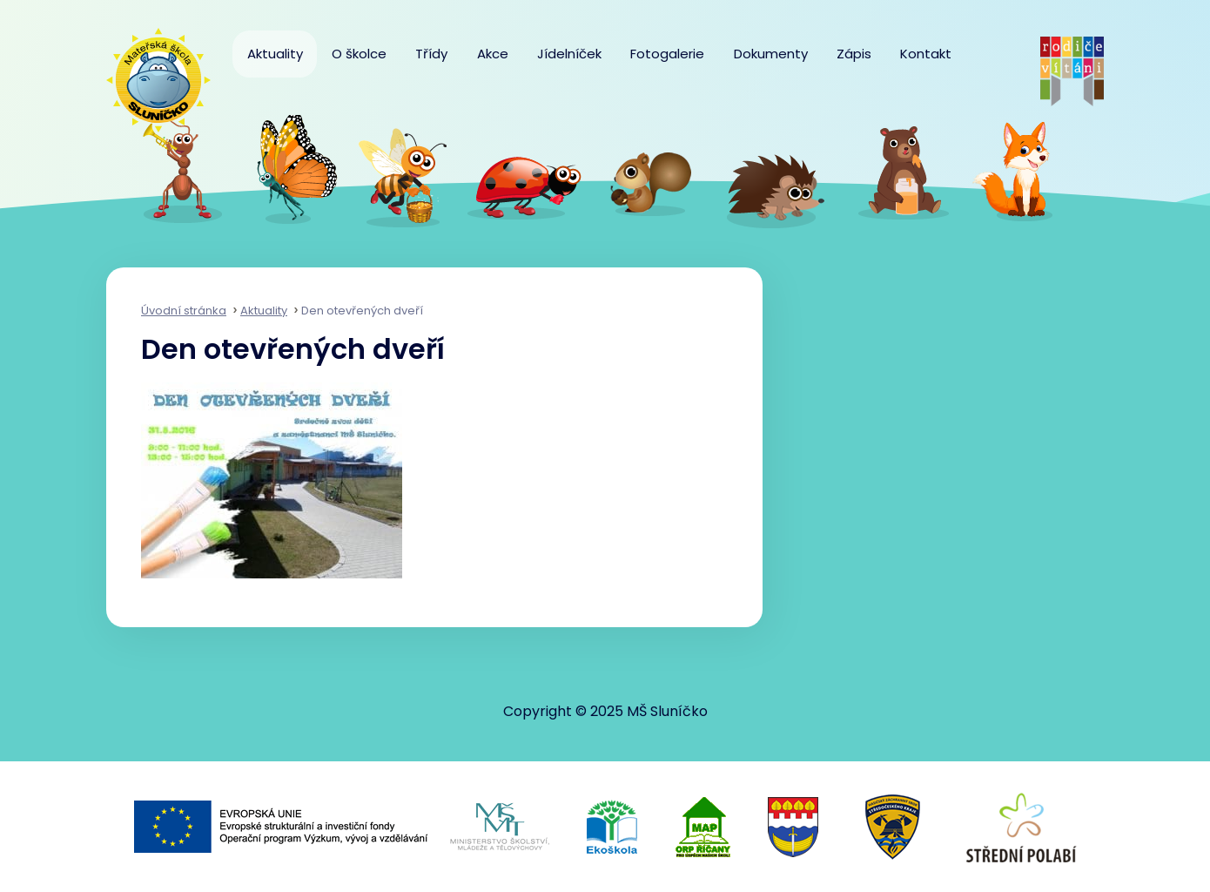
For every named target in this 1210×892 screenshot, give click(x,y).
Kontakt (925, 53)
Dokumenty (771, 53)
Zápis (854, 53)
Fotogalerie (667, 53)
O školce (359, 53)
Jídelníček (569, 53)
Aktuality (275, 53)
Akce (492, 53)
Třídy (431, 53)
